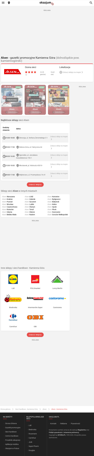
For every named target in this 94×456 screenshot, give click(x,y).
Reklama (63, 424)
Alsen (45, 409)
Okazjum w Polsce (12, 448)
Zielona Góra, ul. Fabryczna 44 (30, 147)
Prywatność (75, 424)
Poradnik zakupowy (12, 440)
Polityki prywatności (56, 432)
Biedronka (32, 430)
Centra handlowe (11, 436)
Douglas (32, 450)
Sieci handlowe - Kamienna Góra (26, 409)
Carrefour (32, 438)
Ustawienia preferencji (71, 432)
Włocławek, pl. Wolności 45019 (30, 165)
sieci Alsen (15, 120)
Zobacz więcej (35, 185)
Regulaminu (82, 430)
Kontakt (53, 424)
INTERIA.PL (62, 435)
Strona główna (5, 409)
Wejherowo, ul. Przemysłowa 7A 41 (32, 175)
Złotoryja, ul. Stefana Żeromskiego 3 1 (33, 138)
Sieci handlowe (11, 432)
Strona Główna (11, 423)
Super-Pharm (34, 446)
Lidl (30, 425)
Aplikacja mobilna (12, 444)
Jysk (30, 442)
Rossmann (33, 434)
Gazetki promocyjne (12, 428)
